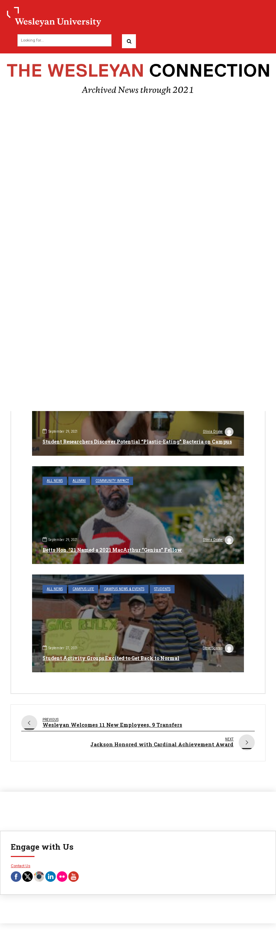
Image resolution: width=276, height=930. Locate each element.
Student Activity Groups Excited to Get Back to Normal (111, 658)
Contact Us (20, 862)
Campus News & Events (124, 589)
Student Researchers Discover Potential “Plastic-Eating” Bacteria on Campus (137, 441)
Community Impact (112, 480)
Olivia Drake (218, 432)
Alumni (79, 480)
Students (162, 589)
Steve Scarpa (218, 649)
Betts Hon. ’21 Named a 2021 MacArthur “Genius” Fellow (112, 550)
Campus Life (83, 589)
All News (55, 480)
